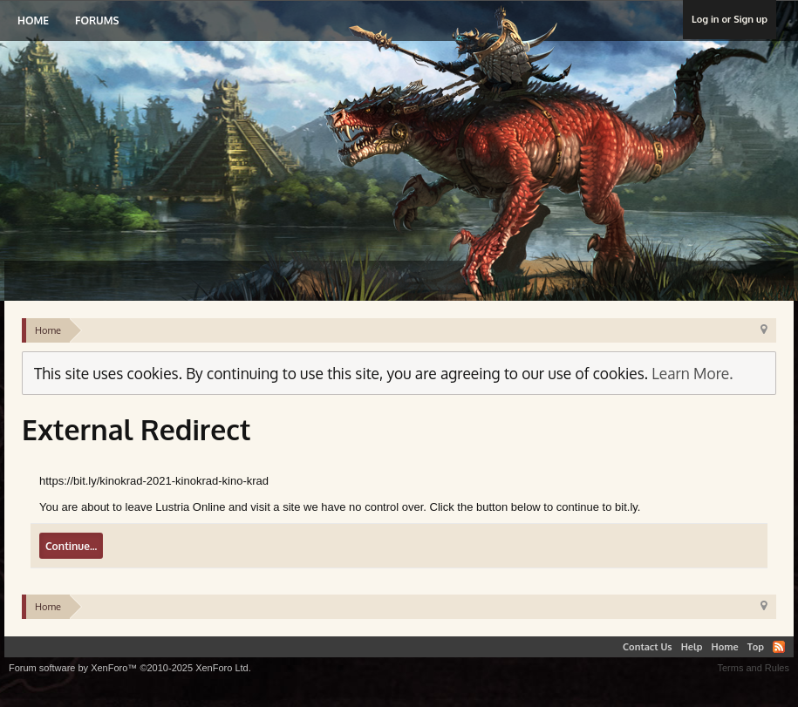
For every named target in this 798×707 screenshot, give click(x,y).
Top (755, 647)
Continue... (71, 546)
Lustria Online (189, 134)
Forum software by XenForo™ (130, 668)
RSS (779, 647)
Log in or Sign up (729, 19)
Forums (97, 20)
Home (33, 20)
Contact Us (647, 647)
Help (692, 647)
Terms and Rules (753, 668)
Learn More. (692, 373)
